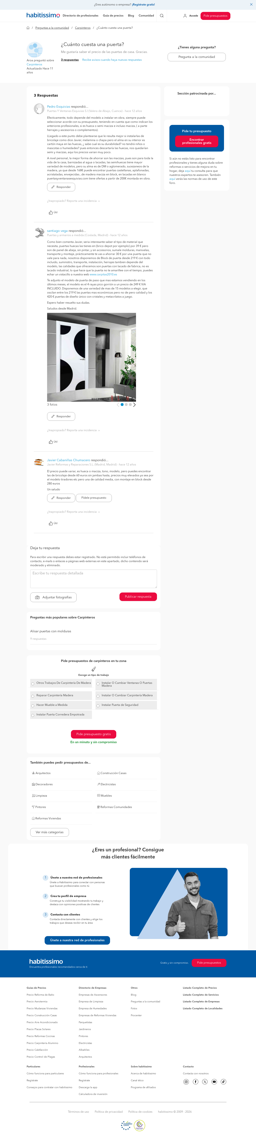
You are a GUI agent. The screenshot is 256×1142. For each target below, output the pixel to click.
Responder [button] (61, 187)
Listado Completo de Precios (200, 988)
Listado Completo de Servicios (201, 995)
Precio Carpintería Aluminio (42, 1043)
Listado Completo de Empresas (201, 1001)
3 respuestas (70, 60)
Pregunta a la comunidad (196, 57)
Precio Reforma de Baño (40, 995)
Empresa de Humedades (93, 1008)
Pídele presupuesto (93, 498)
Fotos (134, 1008)
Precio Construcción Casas (42, 1015)
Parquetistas (85, 1022)
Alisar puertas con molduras (50, 631)
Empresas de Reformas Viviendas (97, 1015)
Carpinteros (82, 28)
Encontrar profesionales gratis (196, 141)
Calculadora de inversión (93, 1094)
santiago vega (57, 231)
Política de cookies (140, 1112)
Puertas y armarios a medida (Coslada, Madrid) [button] (78, 235)
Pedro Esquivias (58, 106)
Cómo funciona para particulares (45, 1073)
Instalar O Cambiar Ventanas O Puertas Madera (127, 684)
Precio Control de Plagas (41, 1057)
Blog (133, 995)
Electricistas (85, 1043)
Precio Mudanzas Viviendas (42, 1008)
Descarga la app (88, 1087)
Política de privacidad (109, 1112)
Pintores (83, 1036)
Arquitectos (85, 1057)
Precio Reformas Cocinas (41, 1036)
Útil (53, 212)
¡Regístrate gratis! (143, 4)
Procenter (136, 1015)
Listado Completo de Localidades (202, 1008)
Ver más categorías (49, 832)
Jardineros (85, 1029)
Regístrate (32, 1080)
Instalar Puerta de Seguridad (120, 705)
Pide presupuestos (215, 16)
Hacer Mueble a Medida (52, 705)
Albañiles (84, 1050)
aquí (188, 171)
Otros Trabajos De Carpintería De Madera (63, 683)
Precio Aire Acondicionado (42, 1022)
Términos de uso (78, 1112)
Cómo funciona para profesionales (98, 1073)
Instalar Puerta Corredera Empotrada (60, 714)
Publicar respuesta (138, 596)
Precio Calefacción (37, 1050)
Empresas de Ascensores (93, 995)
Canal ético (137, 1080)
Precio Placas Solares (38, 1029)
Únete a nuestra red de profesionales (77, 940)
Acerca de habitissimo (143, 1073)
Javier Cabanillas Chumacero (68, 460)
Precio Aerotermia (37, 1001)
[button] (35, 49)
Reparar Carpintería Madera (54, 695)
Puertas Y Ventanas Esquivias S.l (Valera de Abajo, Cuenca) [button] (85, 111)
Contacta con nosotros (196, 1073)
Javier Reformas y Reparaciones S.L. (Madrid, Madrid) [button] (82, 464)
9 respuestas (38, 639)
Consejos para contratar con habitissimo (49, 1087)
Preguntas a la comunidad (52, 28)
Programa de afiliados (143, 1087)
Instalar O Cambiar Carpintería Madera (127, 695)
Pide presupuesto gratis (93, 734)
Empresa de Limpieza (91, 1001)
